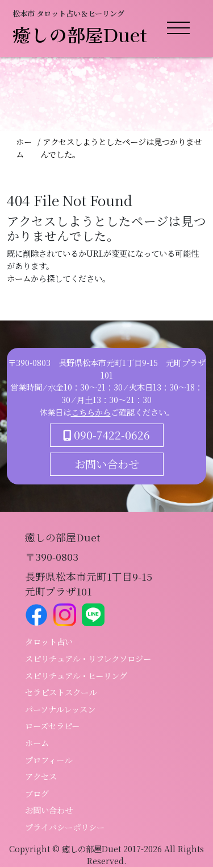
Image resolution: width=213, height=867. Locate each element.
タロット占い (49, 641)
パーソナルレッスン (60, 709)
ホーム (24, 147)
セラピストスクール (61, 692)
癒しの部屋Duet (79, 34)
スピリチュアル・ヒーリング (76, 675)
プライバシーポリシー (65, 827)
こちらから (91, 412)
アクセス (41, 776)
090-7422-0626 (106, 434)
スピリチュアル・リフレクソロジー (88, 658)
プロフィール (48, 760)
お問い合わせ (106, 463)
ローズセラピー (52, 726)
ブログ (37, 793)
